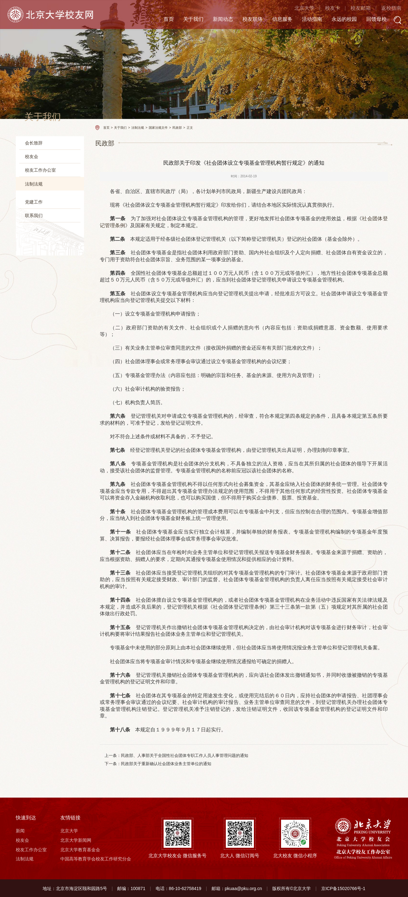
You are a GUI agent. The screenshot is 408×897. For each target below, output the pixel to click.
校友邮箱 (351, 9)
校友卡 (323, 9)
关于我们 (184, 19)
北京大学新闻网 (75, 839)
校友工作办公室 (40, 170)
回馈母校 (367, 19)
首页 (159, 19)
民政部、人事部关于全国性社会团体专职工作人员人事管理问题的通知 (184, 755)
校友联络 (243, 19)
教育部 (34, 229)
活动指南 (303, 19)
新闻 (20, 830)
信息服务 (273, 19)
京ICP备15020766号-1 (343, 888)
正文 (190, 127)
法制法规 (34, 183)
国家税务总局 (39, 238)
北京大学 (295, 9)
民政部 (34, 220)
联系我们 (34, 265)
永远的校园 (335, 19)
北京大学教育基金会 (80, 849)
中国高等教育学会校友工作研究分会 (95, 858)
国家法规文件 (39, 210)
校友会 (31, 156)
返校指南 (382, 9)
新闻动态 (214, 19)
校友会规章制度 (38, 198)
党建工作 (34, 251)
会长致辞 (34, 142)
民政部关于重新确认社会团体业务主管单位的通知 (166, 763)
